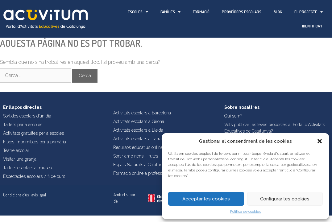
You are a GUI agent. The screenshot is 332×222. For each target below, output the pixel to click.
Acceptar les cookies (206, 199)
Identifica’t (312, 25)
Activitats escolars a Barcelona (142, 112)
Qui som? (233, 115)
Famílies (170, 12)
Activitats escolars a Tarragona (142, 138)
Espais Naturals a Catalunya (140, 164)
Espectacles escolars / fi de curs (34, 176)
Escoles (138, 12)
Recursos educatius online (138, 147)
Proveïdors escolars (241, 11)
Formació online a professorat (141, 173)
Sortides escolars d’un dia (27, 115)
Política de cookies (245, 211)
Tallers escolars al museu (27, 167)
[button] (320, 141)
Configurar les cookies (284, 199)
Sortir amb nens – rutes (135, 156)
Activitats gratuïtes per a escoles (33, 133)
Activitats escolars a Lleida (138, 130)
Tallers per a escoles (22, 124)
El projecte (308, 12)
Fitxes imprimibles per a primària (34, 141)
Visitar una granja (19, 159)
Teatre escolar (16, 150)
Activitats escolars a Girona (138, 121)
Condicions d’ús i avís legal (24, 194)
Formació (201, 11)
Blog (278, 11)
